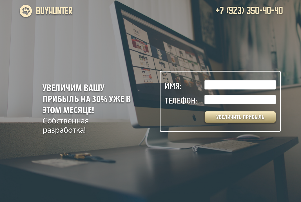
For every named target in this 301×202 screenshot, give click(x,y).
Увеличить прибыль (240, 117)
